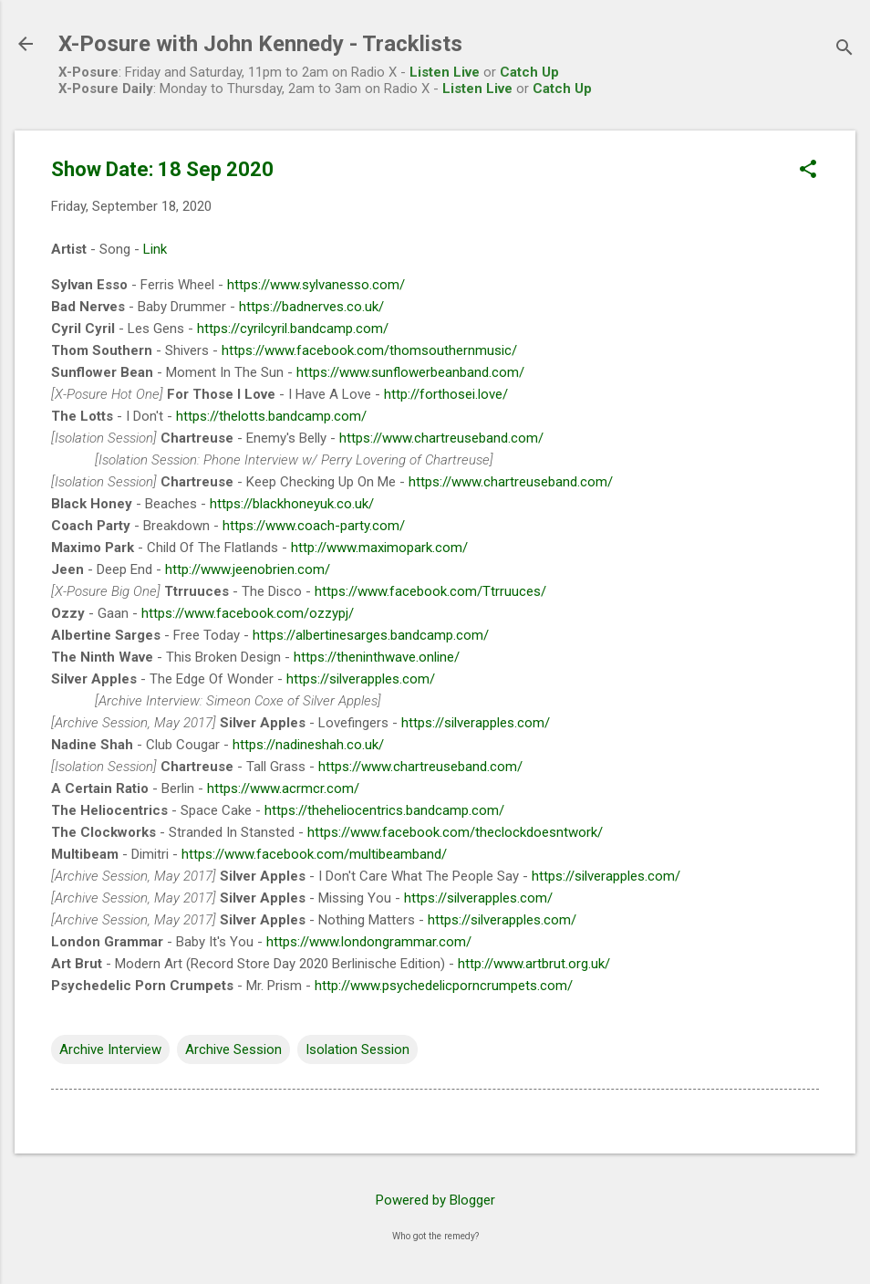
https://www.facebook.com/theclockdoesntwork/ (455, 832)
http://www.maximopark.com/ (379, 547)
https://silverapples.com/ (360, 679)
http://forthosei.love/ (446, 394)
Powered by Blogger (435, 1200)
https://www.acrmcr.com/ (283, 788)
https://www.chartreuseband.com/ (441, 438)
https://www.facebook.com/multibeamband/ (314, 854)
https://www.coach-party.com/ (314, 525)
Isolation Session (357, 1049)
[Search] (844, 50)
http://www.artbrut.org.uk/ (534, 963)
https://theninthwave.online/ (377, 657)
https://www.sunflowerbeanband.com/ (410, 372)
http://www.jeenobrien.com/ (247, 569)
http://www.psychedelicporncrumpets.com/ (444, 985)
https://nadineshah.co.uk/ (308, 744)
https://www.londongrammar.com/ (368, 942)
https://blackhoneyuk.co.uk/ (292, 504)
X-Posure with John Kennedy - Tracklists (260, 44)
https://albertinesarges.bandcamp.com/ (371, 635)
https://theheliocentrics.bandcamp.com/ (384, 810)
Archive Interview (110, 1049)
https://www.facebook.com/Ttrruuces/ (430, 591)
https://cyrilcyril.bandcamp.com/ (292, 328)
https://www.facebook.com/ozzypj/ (247, 613)
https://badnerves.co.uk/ (311, 306)
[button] (808, 170)
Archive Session (233, 1049)
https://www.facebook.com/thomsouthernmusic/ (369, 350)
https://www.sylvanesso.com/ (316, 285)
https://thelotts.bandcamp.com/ (271, 416)
